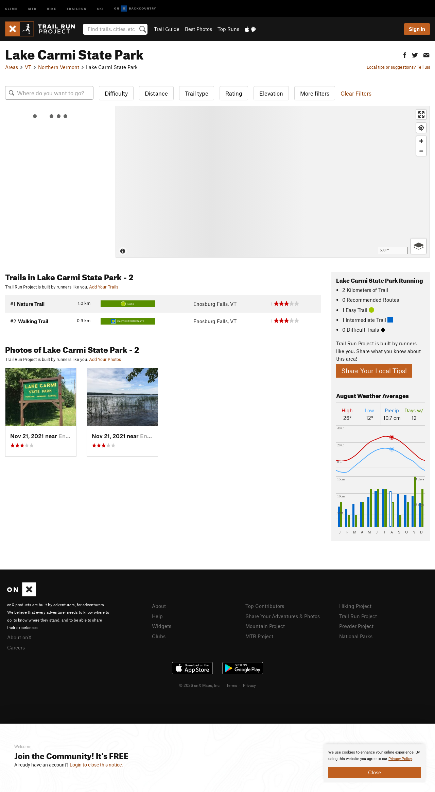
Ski (100, 8)
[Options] (418, 246)
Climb (11, 8)
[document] (374, 763)
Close (374, 772)
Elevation (271, 93)
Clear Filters (356, 93)
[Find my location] (421, 128)
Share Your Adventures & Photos (282, 616)
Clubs (159, 636)
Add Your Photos (105, 359)
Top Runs (228, 29)
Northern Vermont (58, 67)
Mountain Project (265, 626)
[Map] (273, 181)
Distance (156, 93)
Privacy (249, 685)
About (159, 606)
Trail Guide (166, 29)
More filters (314, 93)
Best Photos (198, 29)
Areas (11, 67)
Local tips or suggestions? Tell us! (398, 67)
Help (157, 616)
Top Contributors (264, 606)
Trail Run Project (358, 616)
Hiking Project (355, 606)
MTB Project (259, 636)
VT (28, 67)
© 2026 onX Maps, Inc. (200, 685)
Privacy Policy (400, 759)
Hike (51, 8)
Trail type (196, 93)
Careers (16, 647)
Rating (233, 93)
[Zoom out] (421, 151)
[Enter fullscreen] (421, 114)
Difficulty (116, 93)
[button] (404, 54)
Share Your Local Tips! (374, 371)
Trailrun (77, 8)
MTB (32, 8)
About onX (19, 637)
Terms (231, 685)
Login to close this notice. (96, 765)
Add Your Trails (103, 287)
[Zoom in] (421, 141)
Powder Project (356, 626)
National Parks (355, 636)
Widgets (161, 626)
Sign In (417, 29)
